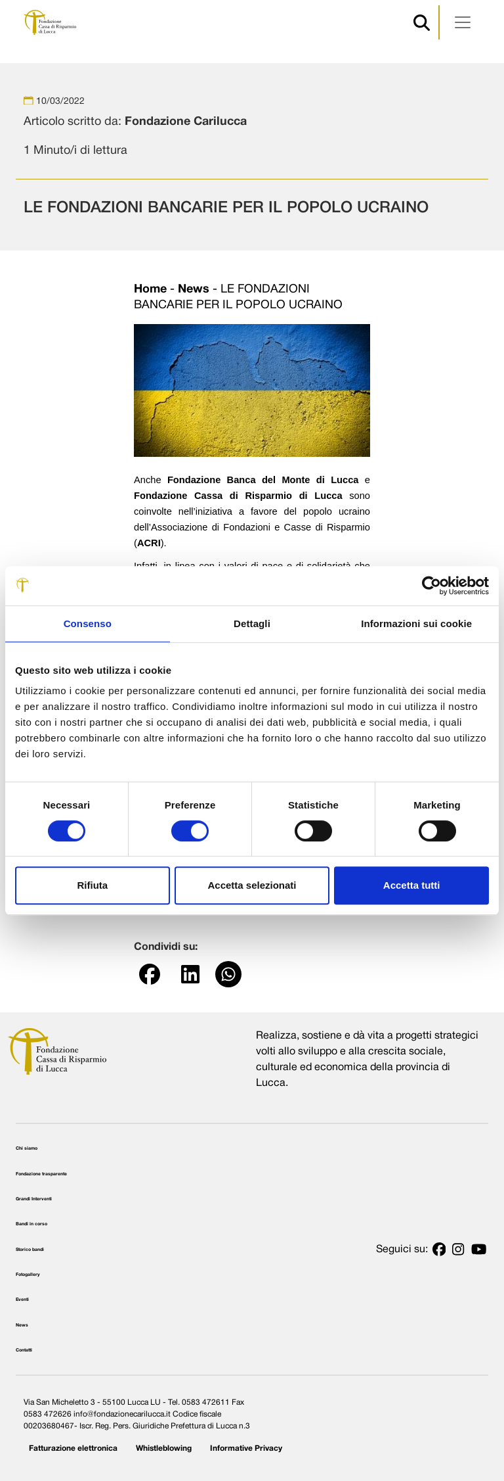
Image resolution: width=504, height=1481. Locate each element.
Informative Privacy (246, 1448)
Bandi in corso (31, 1224)
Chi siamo (26, 1148)
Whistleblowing (164, 1448)
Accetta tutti (411, 885)
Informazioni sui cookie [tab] (416, 623)
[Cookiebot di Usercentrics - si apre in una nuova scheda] (431, 586)
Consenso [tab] (88, 623)
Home (150, 289)
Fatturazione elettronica (73, 1448)
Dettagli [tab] (252, 623)
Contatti (24, 1350)
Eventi (22, 1300)
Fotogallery (28, 1275)
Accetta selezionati (251, 885)
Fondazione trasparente (41, 1174)
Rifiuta (92, 885)
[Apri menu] (462, 22)
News (193, 289)
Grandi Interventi (34, 1199)
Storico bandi (30, 1250)
